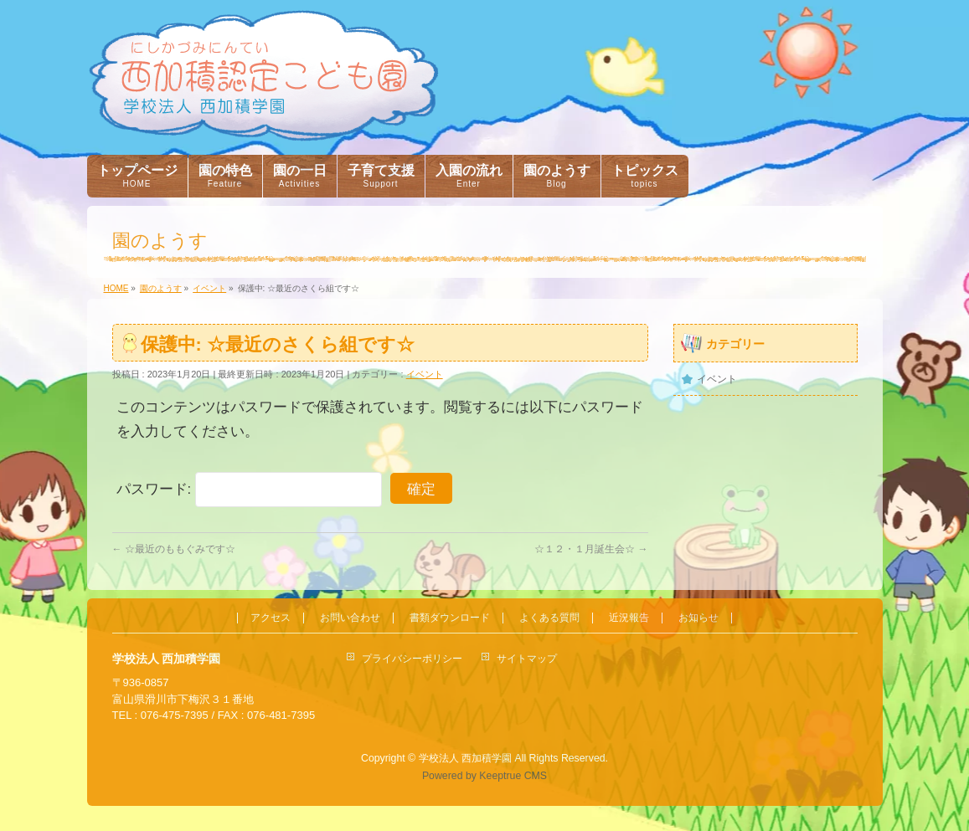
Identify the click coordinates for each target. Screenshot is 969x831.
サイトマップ (527, 658)
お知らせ (698, 618)
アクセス (270, 618)
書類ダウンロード (450, 618)
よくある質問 (549, 618)
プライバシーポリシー (412, 658)
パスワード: (249, 489)
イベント (424, 374)
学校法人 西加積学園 (465, 758)
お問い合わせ (350, 618)
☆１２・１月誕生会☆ (590, 549)
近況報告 (629, 618)
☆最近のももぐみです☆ (173, 549)
